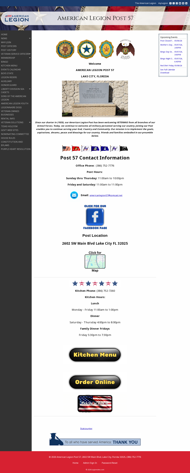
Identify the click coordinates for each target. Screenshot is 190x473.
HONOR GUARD (9, 84)
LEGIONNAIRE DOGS (11, 107)
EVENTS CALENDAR (11, 69)
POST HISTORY (8, 49)
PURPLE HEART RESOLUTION (15, 149)
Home (75, 462)
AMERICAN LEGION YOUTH (14, 103)
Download (164, 72)
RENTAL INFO (8, 118)
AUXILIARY (6, 81)
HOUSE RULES (8, 137)
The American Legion (145, 3)
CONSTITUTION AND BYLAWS (12, 143)
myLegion (163, 3)
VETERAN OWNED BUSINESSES (10, 113)
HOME (4, 34)
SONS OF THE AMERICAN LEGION (13, 98)
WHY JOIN (6, 42)
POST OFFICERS (9, 46)
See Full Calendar (167, 69)
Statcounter (86, 428)
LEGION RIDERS (9, 77)
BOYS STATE (7, 73)
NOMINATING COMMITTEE (15, 133)
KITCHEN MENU (9, 65)
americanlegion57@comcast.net (106, 195)
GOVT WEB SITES (9, 130)
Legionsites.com (98, 470)
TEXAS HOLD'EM (9, 126)
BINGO (4, 61)
